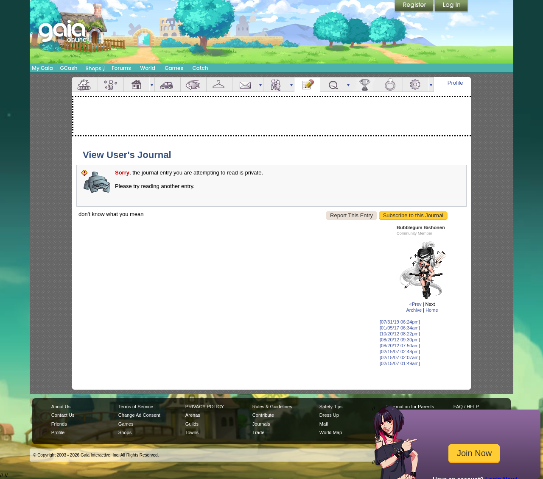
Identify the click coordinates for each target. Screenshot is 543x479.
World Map (330, 432)
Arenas (192, 415)
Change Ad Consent (139, 415)
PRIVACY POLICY (204, 406)
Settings (415, 84)
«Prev (415, 304)
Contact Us (63, 415)
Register (414, 6)
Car (167, 84)
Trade (258, 432)
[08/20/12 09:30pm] (400, 339)
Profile (455, 83)
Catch (200, 68)
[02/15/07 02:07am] (400, 357)
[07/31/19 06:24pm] (400, 321)
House (136, 84)
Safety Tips (331, 406)
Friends (276, 84)
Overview (85, 84)
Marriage (390, 84)
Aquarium (193, 84)
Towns (192, 432)
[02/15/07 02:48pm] (400, 351)
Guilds (192, 423)
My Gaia (42, 68)
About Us (60, 406)
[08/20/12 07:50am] (400, 345)
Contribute (263, 415)
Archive (414, 310)
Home (431, 310)
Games (174, 68)
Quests (333, 84)
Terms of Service (135, 406)
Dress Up (329, 415)
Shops (95, 68)
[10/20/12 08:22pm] (400, 333)
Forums (121, 68)
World (147, 68)
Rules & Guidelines (272, 406)
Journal (307, 84)
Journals (261, 423)
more (151, 84)
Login (451, 6)
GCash (69, 68)
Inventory (219, 84)
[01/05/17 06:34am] (400, 327)
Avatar (110, 84)
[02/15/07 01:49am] (400, 363)
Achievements (364, 84)
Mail (245, 84)
